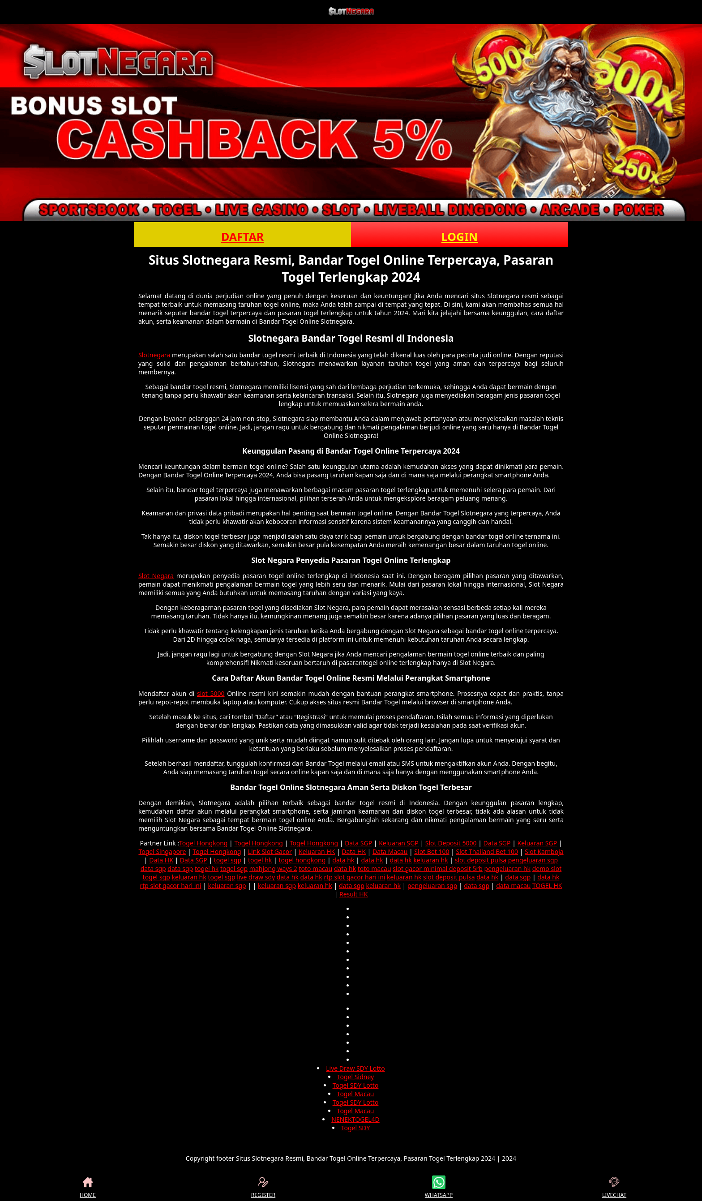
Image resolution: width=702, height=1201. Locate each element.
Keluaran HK (317, 851)
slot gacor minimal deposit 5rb (438, 868)
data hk (343, 860)
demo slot (547, 868)
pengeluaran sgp (533, 860)
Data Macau (389, 851)
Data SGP (358, 843)
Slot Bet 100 (431, 851)
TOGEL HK (547, 885)
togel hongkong (301, 860)
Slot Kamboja (544, 851)
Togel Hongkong (203, 843)
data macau (513, 885)
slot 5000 (211, 693)
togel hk (260, 860)
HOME (88, 1187)
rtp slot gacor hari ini (354, 877)
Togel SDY (355, 1128)
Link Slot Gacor (270, 851)
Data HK (354, 851)
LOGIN (459, 236)
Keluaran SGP (399, 843)
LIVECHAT (614, 1187)
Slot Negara (156, 575)
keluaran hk (430, 860)
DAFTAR (242, 236)
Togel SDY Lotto (356, 1085)
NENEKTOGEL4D (355, 1119)
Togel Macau (355, 1093)
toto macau (315, 868)
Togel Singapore (162, 851)
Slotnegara (154, 355)
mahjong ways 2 (273, 868)
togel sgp (227, 860)
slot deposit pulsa (481, 860)
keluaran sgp (227, 885)
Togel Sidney (355, 1076)
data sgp (153, 868)
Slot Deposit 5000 (451, 843)
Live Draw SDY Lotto (355, 1068)
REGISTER (263, 1187)
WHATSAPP (439, 1187)
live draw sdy (256, 877)
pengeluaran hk (507, 868)
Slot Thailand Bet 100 (487, 851)
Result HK (353, 894)
